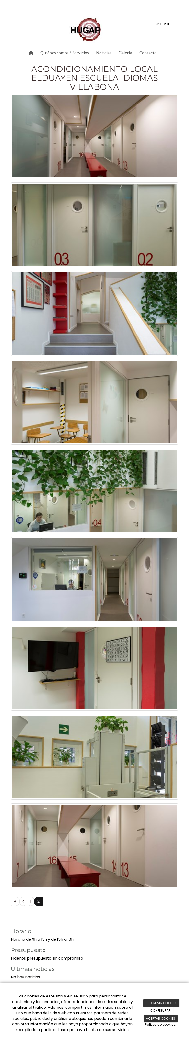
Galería (125, 53)
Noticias (103, 53)
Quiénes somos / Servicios (64, 53)
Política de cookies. (160, 1024)
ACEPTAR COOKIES (160, 1018)
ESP (155, 24)
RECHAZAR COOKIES (161, 1003)
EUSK (165, 24)
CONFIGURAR (160, 1010)
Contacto (147, 53)
